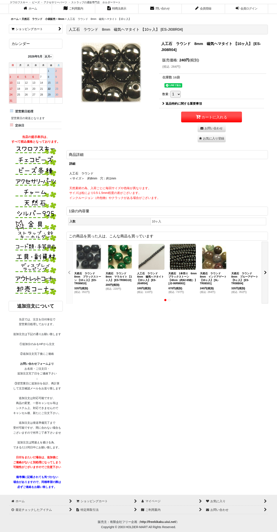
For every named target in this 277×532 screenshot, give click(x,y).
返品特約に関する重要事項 (182, 103)
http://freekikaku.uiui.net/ (158, 522)
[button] (212, 138)
